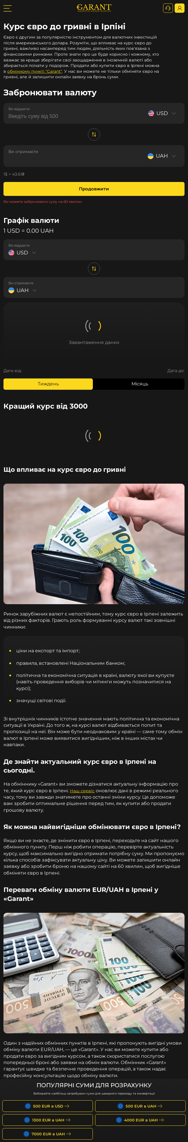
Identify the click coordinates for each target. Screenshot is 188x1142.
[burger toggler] (7, 8)
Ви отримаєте (23, 151)
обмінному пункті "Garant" (34, 71)
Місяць (139, 384)
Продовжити (94, 189)
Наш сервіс (82, 790)
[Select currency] (163, 113)
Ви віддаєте (19, 109)
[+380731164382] (168, 8)
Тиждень (48, 384)
